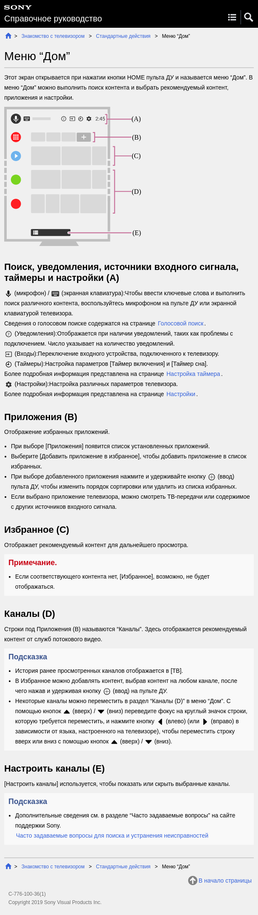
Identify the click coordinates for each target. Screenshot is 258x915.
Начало (8, 36)
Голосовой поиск (180, 323)
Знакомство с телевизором (53, 36)
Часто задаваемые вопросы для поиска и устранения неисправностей (112, 835)
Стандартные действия (123, 36)
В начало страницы (225, 880)
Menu (232, 17)
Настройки (180, 394)
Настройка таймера (193, 373)
